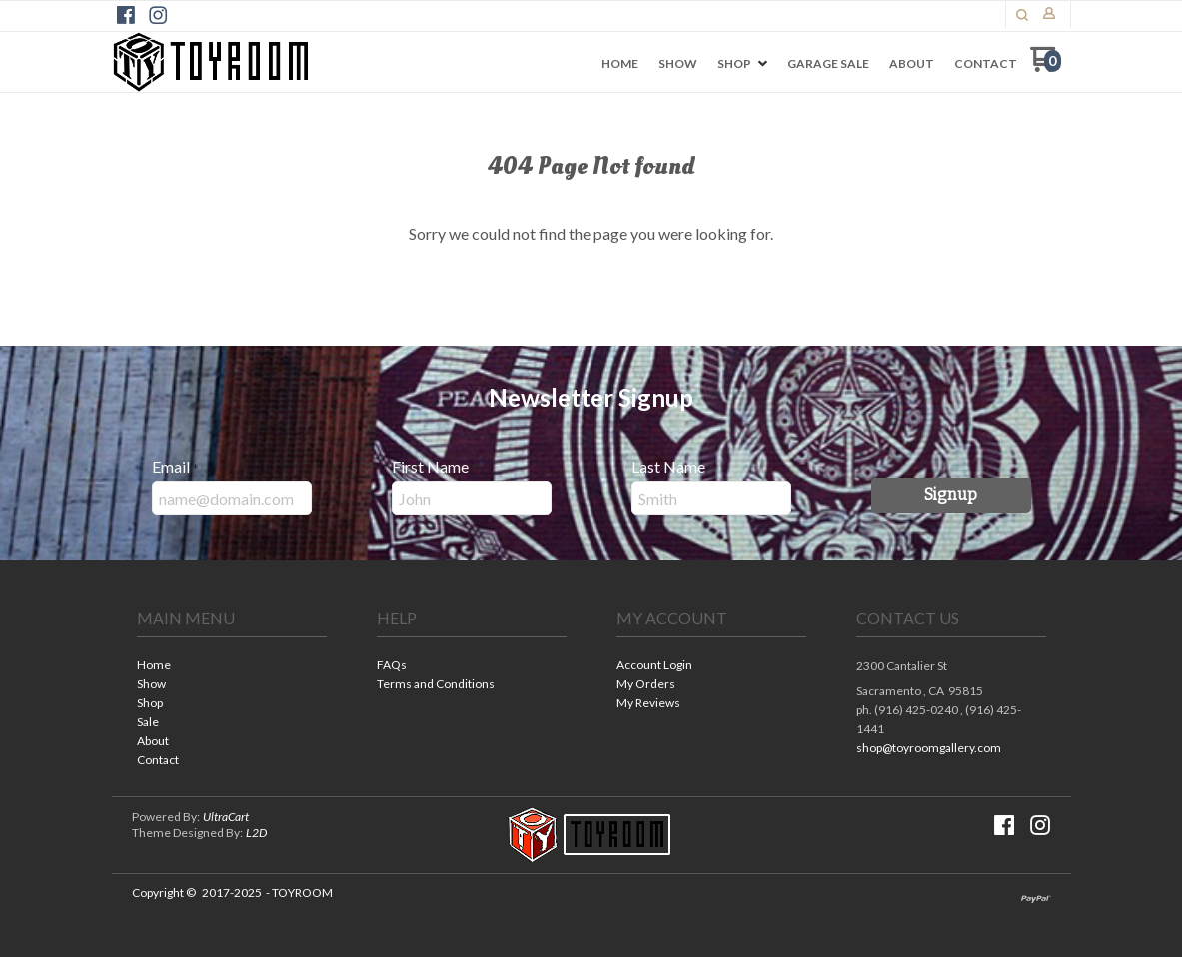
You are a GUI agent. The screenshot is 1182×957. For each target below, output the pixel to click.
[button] (951, 495)
